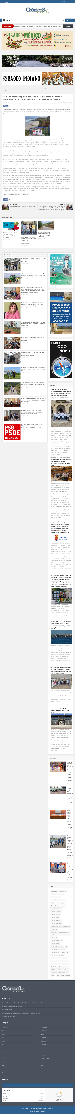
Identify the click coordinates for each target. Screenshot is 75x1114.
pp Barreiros (25, 194)
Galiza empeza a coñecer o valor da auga (12, 1006)
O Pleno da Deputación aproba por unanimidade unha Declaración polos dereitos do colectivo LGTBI (32, 412)
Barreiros (43, 1030)
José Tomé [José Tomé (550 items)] (53, 958)
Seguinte (61, 205)
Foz (2, 1044)
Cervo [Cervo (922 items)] (63, 905)
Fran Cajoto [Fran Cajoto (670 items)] (54, 949)
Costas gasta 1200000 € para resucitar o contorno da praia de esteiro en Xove (21, 1013)
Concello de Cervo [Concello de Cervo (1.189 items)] (55, 914)
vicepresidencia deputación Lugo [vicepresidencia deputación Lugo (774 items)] (59, 972)
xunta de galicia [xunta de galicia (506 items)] (65, 975)
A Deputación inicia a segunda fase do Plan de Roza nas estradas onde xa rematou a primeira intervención (33, 275)
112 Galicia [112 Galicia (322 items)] (54, 891)
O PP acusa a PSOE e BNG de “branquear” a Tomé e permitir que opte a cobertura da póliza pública (33, 400)
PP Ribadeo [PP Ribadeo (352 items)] (54, 966)
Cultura (3, 1041)
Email (70, 102)
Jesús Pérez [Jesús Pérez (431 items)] (65, 952)
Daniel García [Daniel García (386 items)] (66, 926)
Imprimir (63, 102)
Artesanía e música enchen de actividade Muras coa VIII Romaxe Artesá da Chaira (22, 207)
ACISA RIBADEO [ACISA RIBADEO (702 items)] (63, 891)
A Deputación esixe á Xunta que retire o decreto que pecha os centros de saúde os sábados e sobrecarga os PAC (33, 354)
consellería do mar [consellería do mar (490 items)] (56, 926)
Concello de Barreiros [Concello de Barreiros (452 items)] (56, 908)
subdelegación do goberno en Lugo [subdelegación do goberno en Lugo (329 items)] (60, 969)
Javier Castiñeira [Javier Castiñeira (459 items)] (55, 952)
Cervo (3, 1037)
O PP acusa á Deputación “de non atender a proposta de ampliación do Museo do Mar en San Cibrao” (33, 323)
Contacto (32, 1111)
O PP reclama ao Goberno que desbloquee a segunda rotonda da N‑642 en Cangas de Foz (33, 369)
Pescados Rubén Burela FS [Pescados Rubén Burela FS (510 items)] (58, 961)
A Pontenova (5, 1027)
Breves (3, 1034)
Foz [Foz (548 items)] (67, 946)
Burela (42, 1034)
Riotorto (43, 1065)
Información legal (40, 1111)
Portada (43, 1062)
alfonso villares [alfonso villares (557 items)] (60, 894)
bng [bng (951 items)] (59, 897)
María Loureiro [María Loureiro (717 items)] (62, 958)
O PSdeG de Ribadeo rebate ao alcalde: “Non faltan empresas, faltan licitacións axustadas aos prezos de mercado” (32, 425)
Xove (3, 1072)
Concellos (43, 1037)
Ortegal (43, 1055)
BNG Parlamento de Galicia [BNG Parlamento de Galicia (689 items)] (58, 900)
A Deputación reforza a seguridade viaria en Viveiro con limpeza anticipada (45, 234)
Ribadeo (4, 1065)
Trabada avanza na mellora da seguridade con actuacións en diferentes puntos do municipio (33, 384)
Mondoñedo (5, 1048)
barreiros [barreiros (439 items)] (53, 897)
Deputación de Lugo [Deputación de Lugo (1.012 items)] (56, 940)
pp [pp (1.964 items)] (67, 961)
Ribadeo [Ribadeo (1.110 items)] (66, 966)
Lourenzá (43, 1044)
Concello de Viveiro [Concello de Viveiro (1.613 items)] (56, 923)
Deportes (43, 1041)
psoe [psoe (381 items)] (60, 966)
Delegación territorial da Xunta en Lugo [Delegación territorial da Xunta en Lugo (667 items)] (60, 933)
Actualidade (44, 1027)
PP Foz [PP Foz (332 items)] (67, 964)
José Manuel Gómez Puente (14, 194)
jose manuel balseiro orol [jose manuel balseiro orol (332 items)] (57, 955)
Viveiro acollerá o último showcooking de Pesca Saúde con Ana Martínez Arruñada (10, 235)
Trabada (4, 1069)
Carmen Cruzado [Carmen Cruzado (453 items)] (55, 905)
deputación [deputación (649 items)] (54, 937)
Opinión (4, 1055)
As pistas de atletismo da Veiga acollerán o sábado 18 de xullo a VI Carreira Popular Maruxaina (70, 845)
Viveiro (42, 1069)
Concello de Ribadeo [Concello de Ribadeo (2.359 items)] (56, 920)
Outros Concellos (45, 1058)
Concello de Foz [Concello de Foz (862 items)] (55, 917)
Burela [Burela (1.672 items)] (52, 903)
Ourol (3, 1058)
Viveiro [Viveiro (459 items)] (52, 975)
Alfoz (3, 1030)
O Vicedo (43, 1051)
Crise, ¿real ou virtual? (7, 1009)
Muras (42, 1048)
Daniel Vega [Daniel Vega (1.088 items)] (54, 929)
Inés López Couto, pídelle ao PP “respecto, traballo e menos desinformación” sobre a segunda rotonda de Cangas (33, 304)
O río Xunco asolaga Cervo (8, 1016)
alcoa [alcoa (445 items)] (52, 894)
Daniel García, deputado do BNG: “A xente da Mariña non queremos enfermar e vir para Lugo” (33, 338)
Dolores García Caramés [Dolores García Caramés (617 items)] (57, 946)
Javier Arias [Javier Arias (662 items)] (62, 949)
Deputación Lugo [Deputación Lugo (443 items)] (55, 943)
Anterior (13, 205)
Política (3, 1062)
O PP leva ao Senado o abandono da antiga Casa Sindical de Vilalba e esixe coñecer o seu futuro (33, 260)
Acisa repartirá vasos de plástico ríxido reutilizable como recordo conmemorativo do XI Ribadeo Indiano (28, 240)
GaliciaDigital (50, 1108)
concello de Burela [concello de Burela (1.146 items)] (56, 911)
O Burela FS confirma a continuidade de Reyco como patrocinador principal (71, 869)
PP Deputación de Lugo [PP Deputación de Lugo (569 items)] (57, 964)
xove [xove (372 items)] (58, 975)
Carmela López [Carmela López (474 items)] (60, 903)
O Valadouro (5, 1051)
